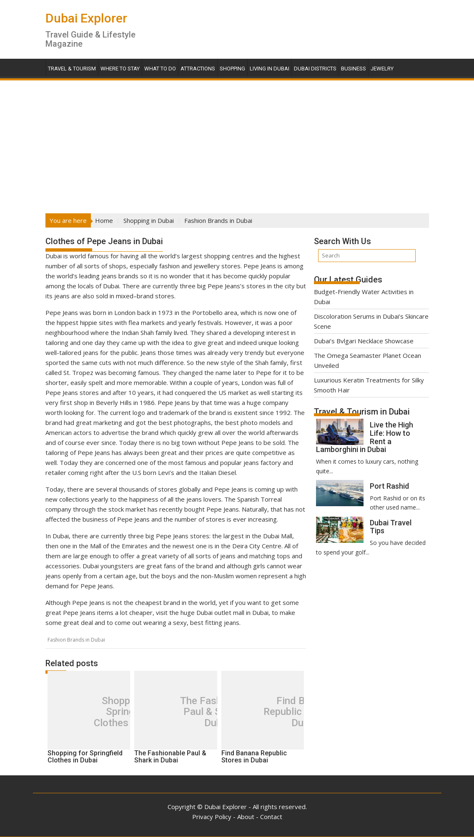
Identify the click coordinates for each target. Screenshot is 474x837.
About (245, 816)
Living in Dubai (269, 68)
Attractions (198, 68)
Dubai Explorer (86, 18)
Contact (271, 816)
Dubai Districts (315, 68)
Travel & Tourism (72, 68)
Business (353, 68)
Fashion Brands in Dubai (76, 639)
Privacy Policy (211, 816)
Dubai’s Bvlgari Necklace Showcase (364, 341)
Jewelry (382, 68)
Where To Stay (120, 68)
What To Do (160, 68)
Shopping (232, 68)
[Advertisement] (237, 144)
